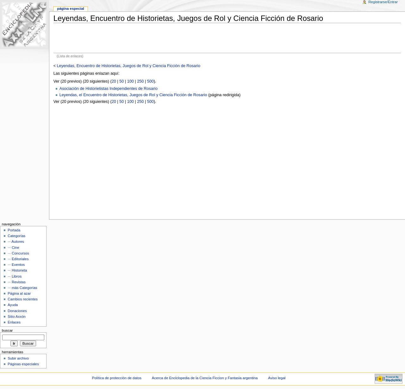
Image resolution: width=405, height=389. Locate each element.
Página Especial (70, 8)
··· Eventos (16, 265)
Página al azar (19, 293)
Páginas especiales (23, 364)
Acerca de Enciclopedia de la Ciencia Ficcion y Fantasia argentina (205, 378)
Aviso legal (276, 378)
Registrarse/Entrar (383, 2)
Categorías (16, 236)
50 (121, 81)
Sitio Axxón (17, 316)
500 (150, 81)
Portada (14, 230)
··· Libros (15, 276)
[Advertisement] (227, 38)
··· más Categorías (22, 288)
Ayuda (13, 305)
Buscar (7, 330)
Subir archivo (18, 358)
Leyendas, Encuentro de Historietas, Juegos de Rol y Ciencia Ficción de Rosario (128, 66)
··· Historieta (17, 270)
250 (140, 81)
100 (130, 81)
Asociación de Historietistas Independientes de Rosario (108, 88)
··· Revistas (17, 282)
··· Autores (16, 241)
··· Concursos (18, 253)
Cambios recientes (23, 299)
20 (114, 81)
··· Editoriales (18, 259)
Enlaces (14, 322)
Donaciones (17, 311)
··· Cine (13, 247)
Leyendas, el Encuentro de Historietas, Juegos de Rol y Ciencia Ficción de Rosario (133, 95)
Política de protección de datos (116, 378)
